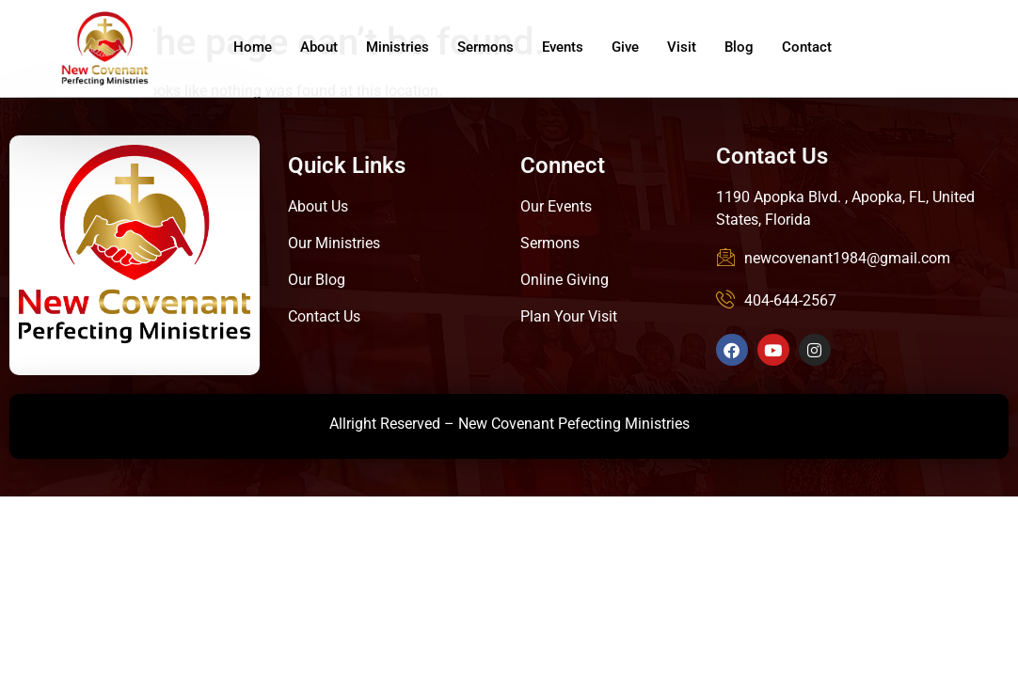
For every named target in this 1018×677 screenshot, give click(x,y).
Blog (739, 47)
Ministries (397, 47)
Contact (807, 47)
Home (252, 47)
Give (625, 47)
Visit (681, 47)
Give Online (951, 52)
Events (562, 47)
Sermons (485, 47)
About (319, 47)
